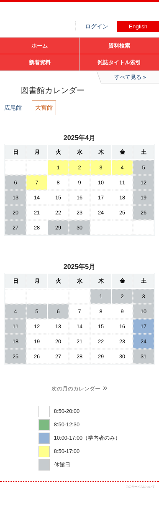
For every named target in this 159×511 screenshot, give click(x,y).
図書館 (63, 14)
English (138, 26)
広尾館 (13, 107)
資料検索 (119, 46)
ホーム (39, 46)
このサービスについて (140, 486)
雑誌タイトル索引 (119, 62)
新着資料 (40, 62)
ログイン (96, 26)
